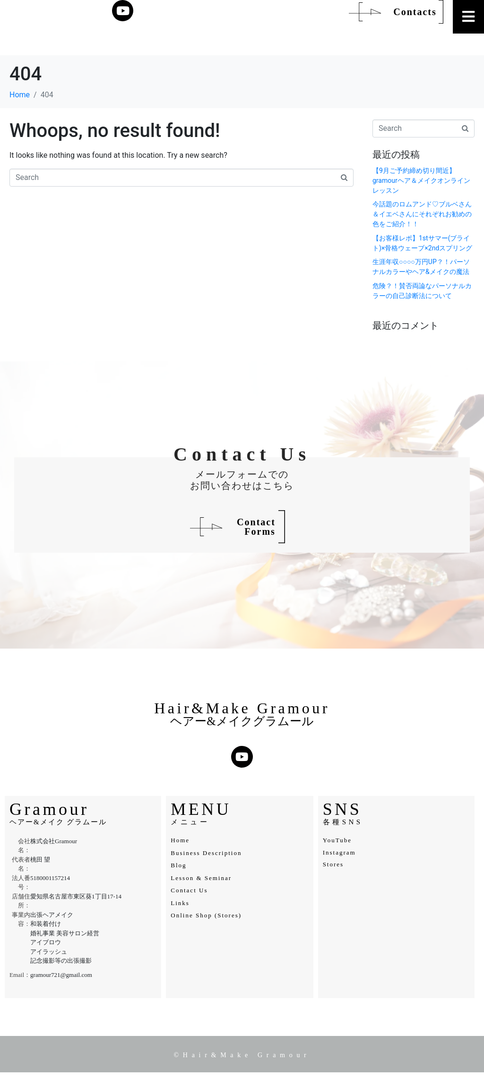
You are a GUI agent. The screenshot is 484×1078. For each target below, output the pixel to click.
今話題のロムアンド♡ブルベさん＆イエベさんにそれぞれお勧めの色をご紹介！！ (422, 214)
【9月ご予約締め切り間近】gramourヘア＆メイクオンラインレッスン (421, 180)
